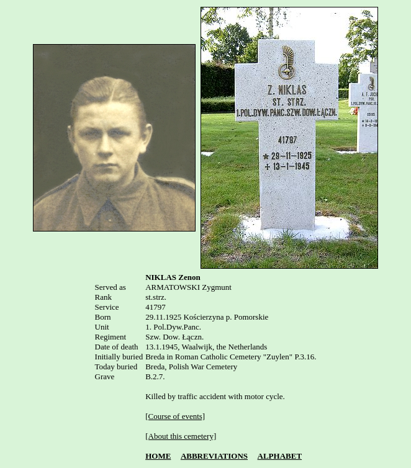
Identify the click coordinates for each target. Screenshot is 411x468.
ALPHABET (280, 456)
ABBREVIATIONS (214, 456)
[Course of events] (175, 416)
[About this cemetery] (180, 436)
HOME (158, 456)
